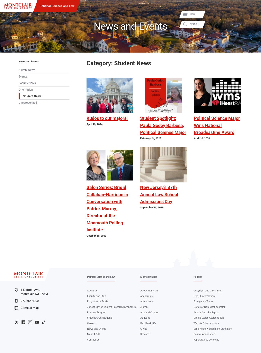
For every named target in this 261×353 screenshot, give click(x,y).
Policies (198, 276)
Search (253, 24)
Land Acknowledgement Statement (213, 328)
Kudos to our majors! (107, 118)
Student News (32, 96)
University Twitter (17, 322)
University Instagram (30, 322)
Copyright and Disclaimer (208, 290)
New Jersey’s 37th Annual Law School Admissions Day (159, 194)
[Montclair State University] (18, 6)
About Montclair (149, 290)
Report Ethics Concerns (206, 339)
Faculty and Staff (96, 296)
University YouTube (37, 322)
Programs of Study (97, 301)
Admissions (146, 301)
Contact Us (93, 339)
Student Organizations (99, 317)
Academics (146, 296)
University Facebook (23, 322)
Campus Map (27, 308)
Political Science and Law (56, 6)
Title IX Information (204, 296)
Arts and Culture (149, 312)
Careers (91, 323)
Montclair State (148, 276)
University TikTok (44, 322)
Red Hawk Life (148, 323)
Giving (143, 328)
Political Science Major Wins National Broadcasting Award (217, 125)
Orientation (26, 89)
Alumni (144, 307)
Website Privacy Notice (206, 323)
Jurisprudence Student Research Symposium (112, 307)
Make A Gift (93, 334)
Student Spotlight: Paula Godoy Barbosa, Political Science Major (163, 125)
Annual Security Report (206, 312)
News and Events (29, 61)
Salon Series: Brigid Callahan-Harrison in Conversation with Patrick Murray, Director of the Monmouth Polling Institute (107, 208)
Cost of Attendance (204, 334)
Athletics (145, 317)
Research (145, 334)
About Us (92, 290)
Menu (252, 14)
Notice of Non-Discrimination (210, 307)
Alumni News (27, 70)
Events (23, 76)
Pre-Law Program (96, 312)
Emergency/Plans (203, 301)
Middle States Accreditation (209, 317)
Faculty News (27, 83)
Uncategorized (28, 102)
